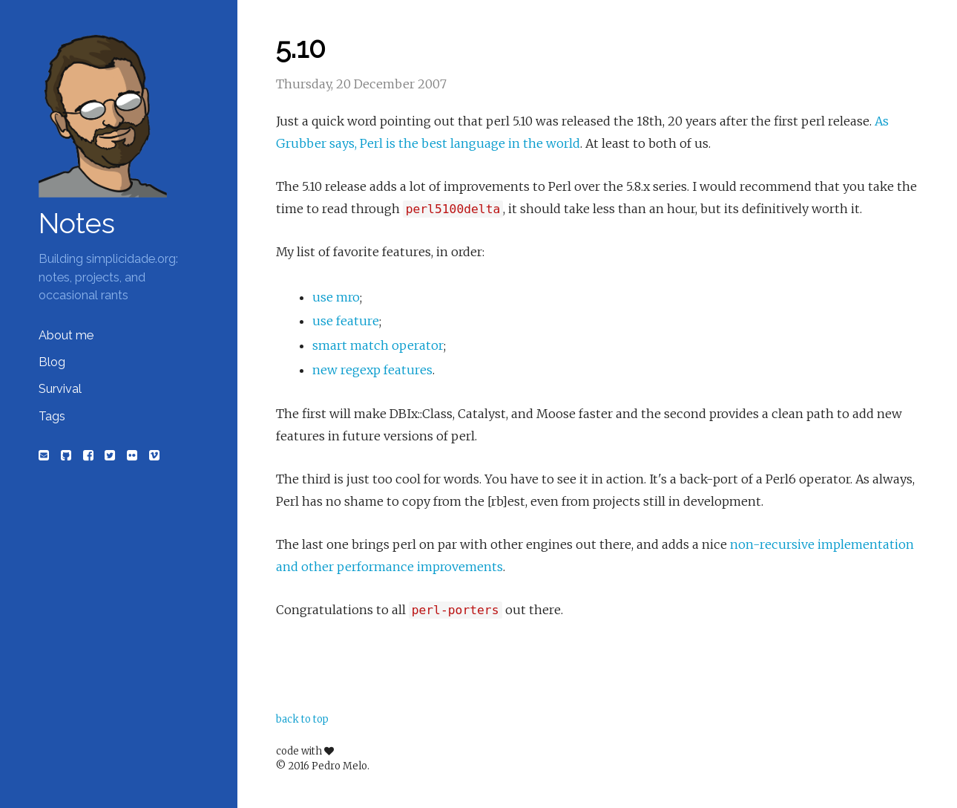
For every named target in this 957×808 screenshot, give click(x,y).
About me (66, 335)
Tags (52, 416)
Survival (60, 389)
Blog (52, 362)
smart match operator (378, 345)
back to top (302, 719)
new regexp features (372, 369)
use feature (345, 320)
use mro (336, 297)
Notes (77, 223)
